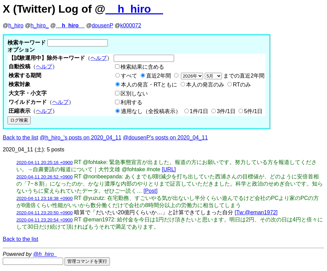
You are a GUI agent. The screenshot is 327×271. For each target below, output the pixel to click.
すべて (129, 76)
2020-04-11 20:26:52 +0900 (44, 176)
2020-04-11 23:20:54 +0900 (44, 219)
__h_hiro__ (134, 9)
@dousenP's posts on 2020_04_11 (165, 137)
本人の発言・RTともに (149, 84)
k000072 (130, 25)
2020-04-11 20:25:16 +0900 (44, 162)
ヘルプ (98, 58)
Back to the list (20, 137)
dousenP (102, 25)
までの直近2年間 (222, 76)
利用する (131, 102)
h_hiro (15, 25)
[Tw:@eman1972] (256, 212)
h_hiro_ (39, 25)
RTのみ (242, 84)
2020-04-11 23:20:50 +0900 (44, 212)
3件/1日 (226, 111)
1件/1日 (199, 111)
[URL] (169, 169)
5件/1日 (253, 111)
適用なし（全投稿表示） (151, 111)
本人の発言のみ (205, 84)
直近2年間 (158, 76)
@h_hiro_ (45, 254)
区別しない (134, 93)
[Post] (150, 191)
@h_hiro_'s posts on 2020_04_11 (81, 137)
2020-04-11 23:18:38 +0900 (44, 198)
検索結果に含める (142, 67)
